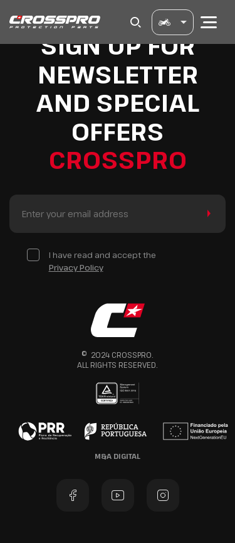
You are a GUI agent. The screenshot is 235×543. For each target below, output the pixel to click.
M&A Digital (117, 456)
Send (206, 214)
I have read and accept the (102, 261)
